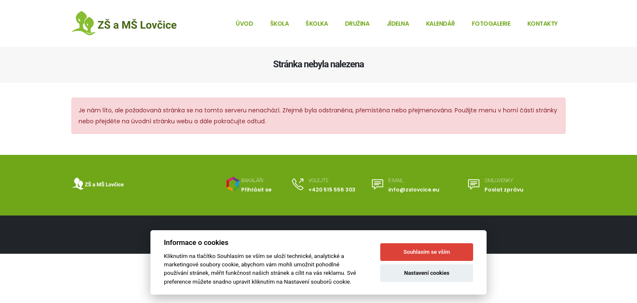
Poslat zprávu (504, 189)
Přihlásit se (256, 189)
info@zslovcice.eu (414, 189)
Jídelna (398, 23)
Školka (316, 23)
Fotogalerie (491, 23)
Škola (279, 23)
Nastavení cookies (427, 273)
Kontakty (542, 23)
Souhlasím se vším (426, 252)
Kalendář (440, 23)
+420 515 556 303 (331, 189)
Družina (357, 23)
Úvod (244, 23)
